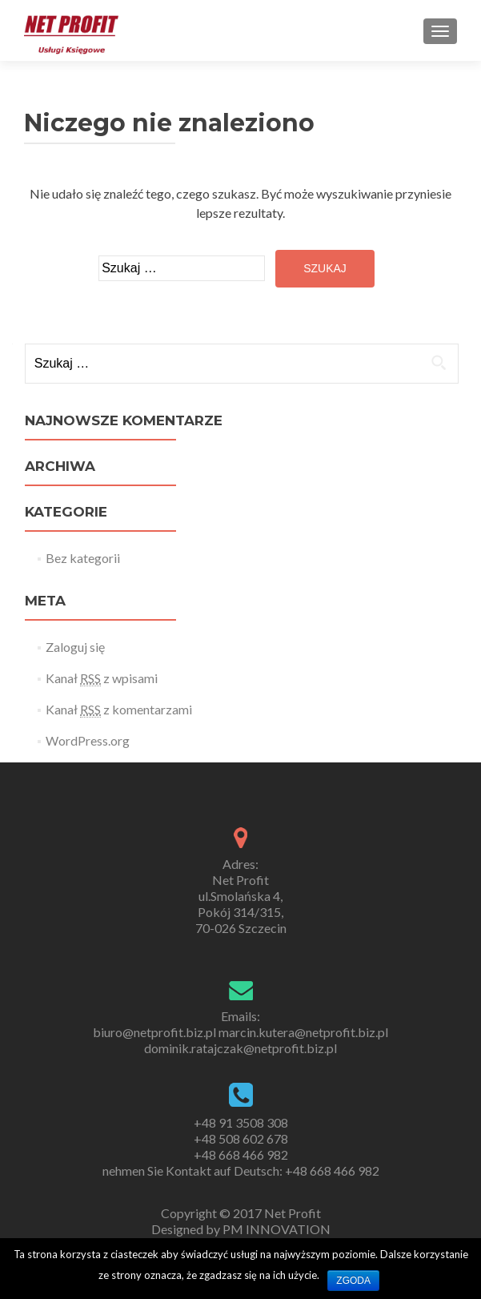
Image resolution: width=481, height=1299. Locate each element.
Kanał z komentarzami (119, 710)
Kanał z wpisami (102, 678)
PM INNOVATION (276, 1229)
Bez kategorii (83, 557)
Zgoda (353, 1280)
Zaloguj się (75, 646)
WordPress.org (88, 740)
